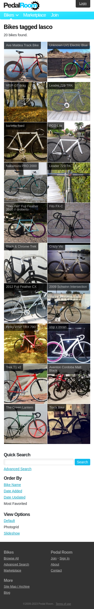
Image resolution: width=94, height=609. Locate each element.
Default (9, 521)
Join (54, 15)
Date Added (13, 491)
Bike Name (12, 485)
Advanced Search (18, 469)
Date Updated (14, 497)
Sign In (65, 558)
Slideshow (12, 533)
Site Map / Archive (17, 586)
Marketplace (34, 15)
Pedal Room (22, 6)
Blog (7, 592)
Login (82, 3)
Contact (56, 570)
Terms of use (63, 603)
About (55, 564)
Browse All (11, 558)
